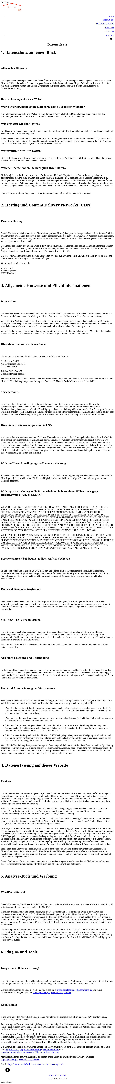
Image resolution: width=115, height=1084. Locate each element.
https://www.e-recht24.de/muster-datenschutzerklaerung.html (35, 1064)
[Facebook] (7, 1071)
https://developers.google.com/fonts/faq (74, 990)
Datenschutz (62, 1075)
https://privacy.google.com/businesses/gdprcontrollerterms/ (32, 1049)
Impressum (52, 1075)
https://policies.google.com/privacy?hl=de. (52, 992)
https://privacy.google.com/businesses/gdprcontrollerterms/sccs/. (30, 1052)
